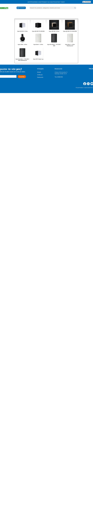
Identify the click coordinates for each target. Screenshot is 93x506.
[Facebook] (84, 83)
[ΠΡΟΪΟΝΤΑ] (21, 8)
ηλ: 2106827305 (59, 77)
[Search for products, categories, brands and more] (51, 7)
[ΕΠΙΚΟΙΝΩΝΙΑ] (86, 2)
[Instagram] (88, 83)
